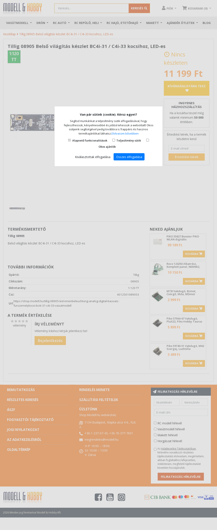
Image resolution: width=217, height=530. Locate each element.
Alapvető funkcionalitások (89, 140)
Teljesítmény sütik (128, 140)
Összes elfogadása (129, 157)
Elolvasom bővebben (125, 133)
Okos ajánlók (107, 147)
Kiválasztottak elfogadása (92, 157)
